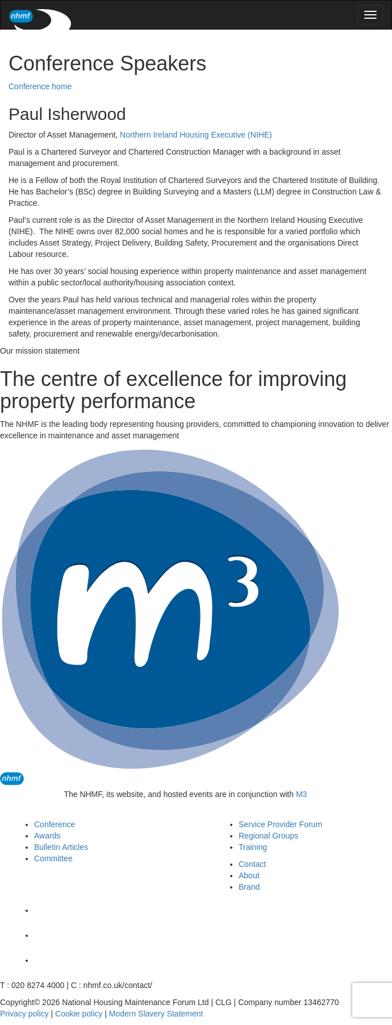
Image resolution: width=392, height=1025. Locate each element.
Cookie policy (78, 1013)
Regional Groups (268, 835)
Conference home (40, 86)
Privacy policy (24, 1013)
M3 (301, 794)
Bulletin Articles (61, 847)
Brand (249, 886)
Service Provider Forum (280, 824)
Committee (53, 858)
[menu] (370, 14)
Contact (252, 864)
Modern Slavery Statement (156, 1013)
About (249, 875)
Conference (54, 824)
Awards (47, 835)
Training (253, 847)
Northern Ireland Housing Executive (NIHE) (196, 134)
